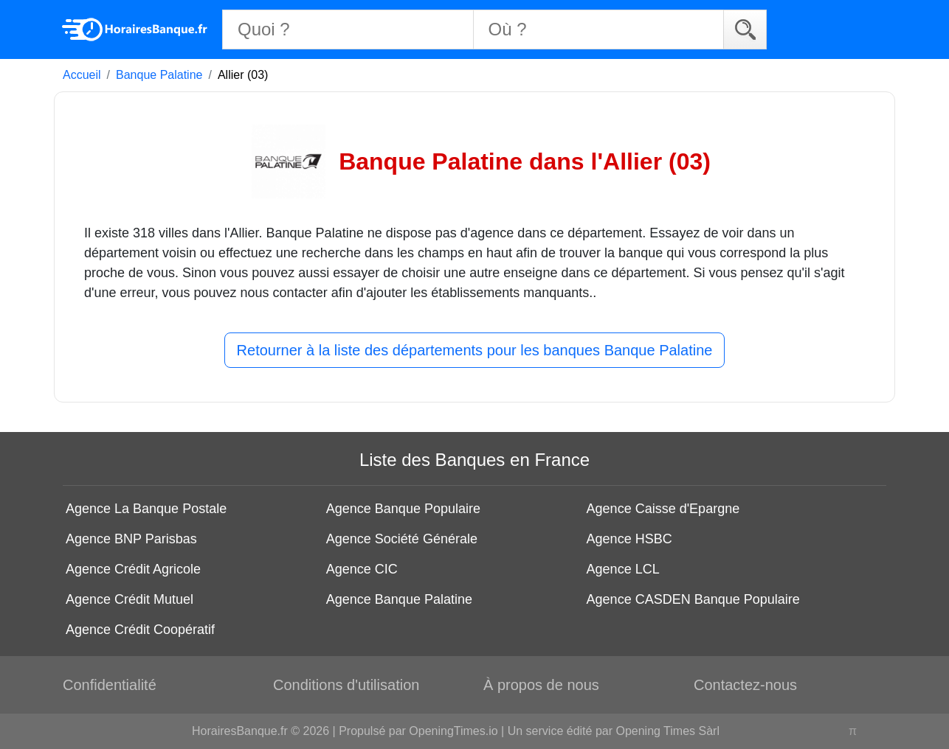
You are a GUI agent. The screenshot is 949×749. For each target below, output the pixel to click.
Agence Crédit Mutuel (129, 599)
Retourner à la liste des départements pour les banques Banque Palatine (475, 350)
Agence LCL (623, 569)
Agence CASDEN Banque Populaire (693, 599)
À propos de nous (541, 685)
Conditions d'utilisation (346, 685)
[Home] (135, 29)
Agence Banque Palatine (399, 599)
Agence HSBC (629, 539)
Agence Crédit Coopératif (140, 629)
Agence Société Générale (401, 539)
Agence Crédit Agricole (133, 569)
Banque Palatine (159, 75)
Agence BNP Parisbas (131, 539)
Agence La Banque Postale (146, 508)
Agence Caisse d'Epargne (663, 508)
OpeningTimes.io (453, 731)
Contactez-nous (745, 685)
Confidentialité (109, 685)
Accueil (82, 75)
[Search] (745, 29)
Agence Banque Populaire (403, 508)
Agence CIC (362, 569)
